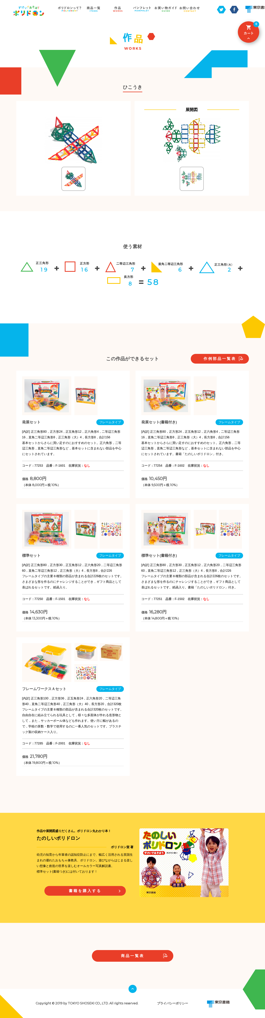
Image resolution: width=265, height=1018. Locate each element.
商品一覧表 (132, 956)
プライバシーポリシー (172, 1003)
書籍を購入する (85, 891)
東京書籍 (218, 1004)
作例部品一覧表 (220, 359)
